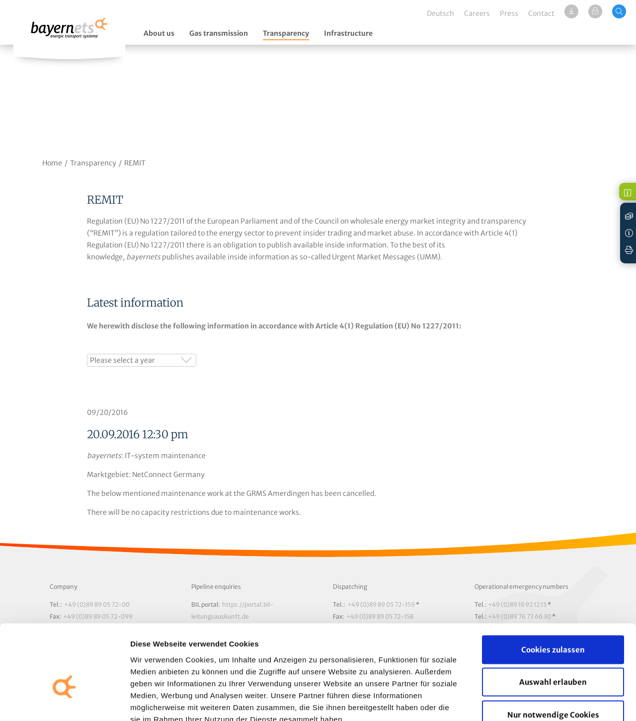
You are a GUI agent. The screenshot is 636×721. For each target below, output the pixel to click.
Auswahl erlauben (553, 623)
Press (509, 13)
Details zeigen (528, 701)
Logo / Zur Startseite (69, 33)
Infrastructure (348, 33)
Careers (477, 13)
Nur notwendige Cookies (553, 655)
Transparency (286, 33)
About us (159, 33)
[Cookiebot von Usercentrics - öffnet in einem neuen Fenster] (64, 701)
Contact (541, 13)
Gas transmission (218, 33)
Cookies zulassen (553, 590)
